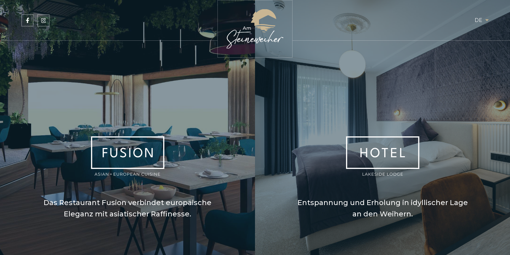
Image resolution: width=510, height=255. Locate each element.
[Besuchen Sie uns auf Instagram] (43, 20)
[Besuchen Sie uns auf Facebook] (27, 20)
